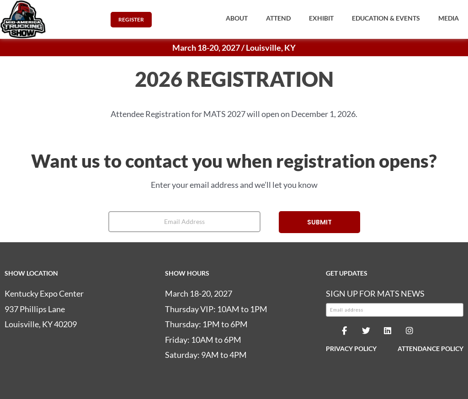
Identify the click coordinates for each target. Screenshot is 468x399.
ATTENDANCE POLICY (430, 348)
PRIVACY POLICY (351, 348)
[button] (237, 18)
